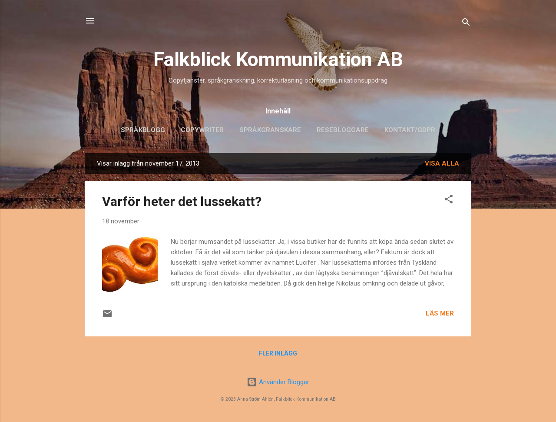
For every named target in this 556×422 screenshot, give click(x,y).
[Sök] (466, 23)
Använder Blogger (278, 382)
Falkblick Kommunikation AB (278, 59)
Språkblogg (143, 130)
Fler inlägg (278, 353)
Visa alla (442, 163)
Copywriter (202, 130)
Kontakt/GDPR (409, 130)
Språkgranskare (270, 130)
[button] (448, 200)
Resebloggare (343, 130)
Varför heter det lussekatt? (181, 201)
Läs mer (440, 313)
